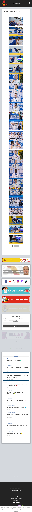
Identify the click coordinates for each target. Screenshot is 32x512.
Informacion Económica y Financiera (16, 482)
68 (17, 246)
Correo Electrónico (16, 317)
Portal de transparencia (16, 478)
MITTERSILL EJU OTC (13, 357)
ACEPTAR (16, 511)
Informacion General (16, 480)
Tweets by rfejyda (16, 470)
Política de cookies (16, 494)
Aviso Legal (16, 490)
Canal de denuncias (16, 496)
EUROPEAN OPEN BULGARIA (15, 403)
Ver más (16, 436)
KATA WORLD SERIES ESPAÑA (16, 396)
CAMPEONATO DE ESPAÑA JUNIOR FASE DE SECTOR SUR (17, 364)
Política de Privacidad (16, 488)
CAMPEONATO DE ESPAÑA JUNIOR (17, 410)
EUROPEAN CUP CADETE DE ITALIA (17, 421)
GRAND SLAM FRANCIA (14, 429)
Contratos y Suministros (16, 484)
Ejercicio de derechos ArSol (16, 492)
